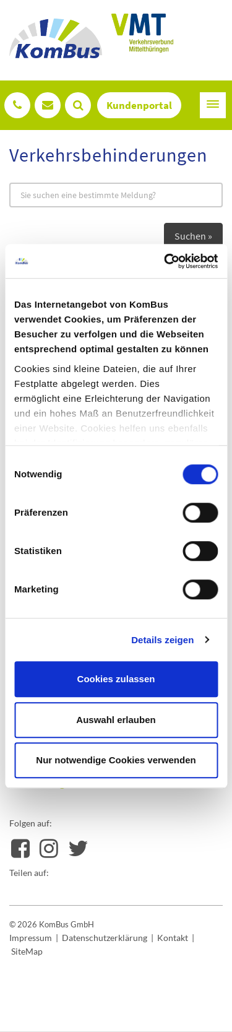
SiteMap (27, 951)
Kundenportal (139, 105)
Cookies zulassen (116, 679)
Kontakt (172, 937)
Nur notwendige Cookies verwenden (115, 760)
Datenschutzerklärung (104, 937)
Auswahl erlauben (115, 719)
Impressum (30, 937)
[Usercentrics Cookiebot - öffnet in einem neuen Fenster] (165, 261)
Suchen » (193, 236)
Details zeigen (162, 640)
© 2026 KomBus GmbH (51, 924)
